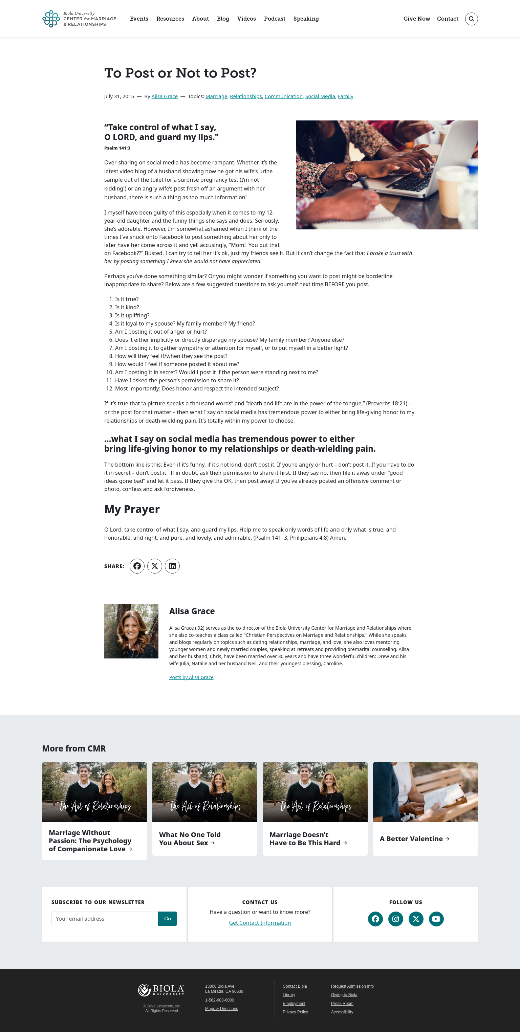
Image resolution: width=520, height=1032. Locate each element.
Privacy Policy (295, 1012)
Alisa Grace (165, 96)
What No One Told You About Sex (190, 839)
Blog (223, 19)
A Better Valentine (411, 839)
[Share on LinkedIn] (172, 566)
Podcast (274, 19)
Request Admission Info (352, 986)
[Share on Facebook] (137, 566)
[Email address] (104, 919)
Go (167, 918)
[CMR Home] (79, 18)
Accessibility (342, 1012)
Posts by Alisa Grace (191, 677)
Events (139, 19)
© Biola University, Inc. (162, 1006)
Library (289, 994)
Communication (284, 96)
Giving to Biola (344, 994)
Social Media (320, 96)
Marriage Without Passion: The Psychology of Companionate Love (90, 841)
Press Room (342, 1003)
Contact (447, 19)
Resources (170, 19)
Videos (246, 19)
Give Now (417, 19)
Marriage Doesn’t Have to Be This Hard (305, 839)
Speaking (306, 19)
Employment (294, 1003)
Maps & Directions (221, 1008)
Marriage (216, 96)
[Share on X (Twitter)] (154, 566)
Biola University (162, 990)
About (200, 19)
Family (345, 96)
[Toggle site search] (471, 19)
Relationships (246, 96)
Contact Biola (295, 986)
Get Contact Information (260, 922)
